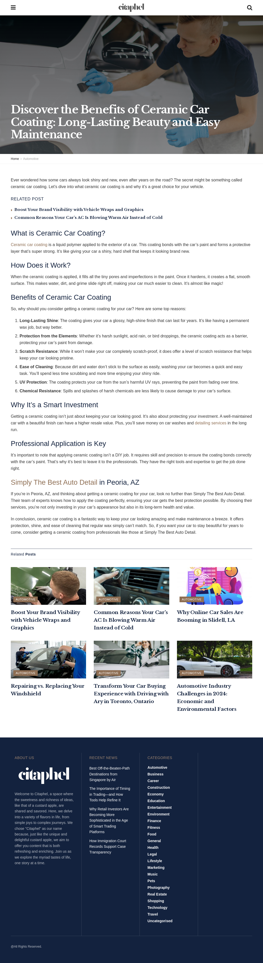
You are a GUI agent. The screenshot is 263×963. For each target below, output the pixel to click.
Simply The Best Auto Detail (54, 482)
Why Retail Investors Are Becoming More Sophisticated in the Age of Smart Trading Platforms (109, 820)
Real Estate (157, 894)
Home (15, 159)
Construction (158, 787)
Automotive (31, 159)
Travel (152, 914)
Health (152, 847)
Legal (152, 854)
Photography (158, 888)
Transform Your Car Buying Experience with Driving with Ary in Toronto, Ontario (131, 693)
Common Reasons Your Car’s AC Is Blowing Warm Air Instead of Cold (88, 217)
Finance (154, 821)
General (154, 841)
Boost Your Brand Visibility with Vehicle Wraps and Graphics (79, 209)
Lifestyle (154, 861)
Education (156, 801)
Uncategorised (159, 921)
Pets (151, 881)
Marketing (155, 867)
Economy (155, 794)
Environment (158, 814)
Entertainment (159, 807)
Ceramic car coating (29, 244)
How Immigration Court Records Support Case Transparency (107, 846)
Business (155, 774)
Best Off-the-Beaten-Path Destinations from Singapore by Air (109, 774)
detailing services (211, 423)
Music (152, 874)
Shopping (155, 901)
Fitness (153, 827)
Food (151, 834)
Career (153, 781)
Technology (157, 908)
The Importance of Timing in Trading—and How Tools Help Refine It (109, 794)
